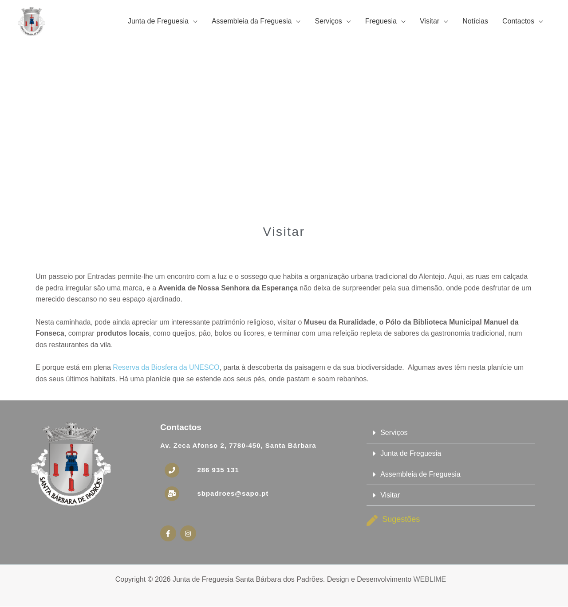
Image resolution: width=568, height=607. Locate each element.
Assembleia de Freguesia (420, 474)
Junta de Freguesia (158, 21)
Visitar (429, 21)
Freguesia (381, 21)
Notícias (475, 21)
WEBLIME (429, 579)
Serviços (328, 21)
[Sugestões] (372, 520)
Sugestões (401, 519)
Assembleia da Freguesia (252, 21)
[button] (451, 433)
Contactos (518, 21)
